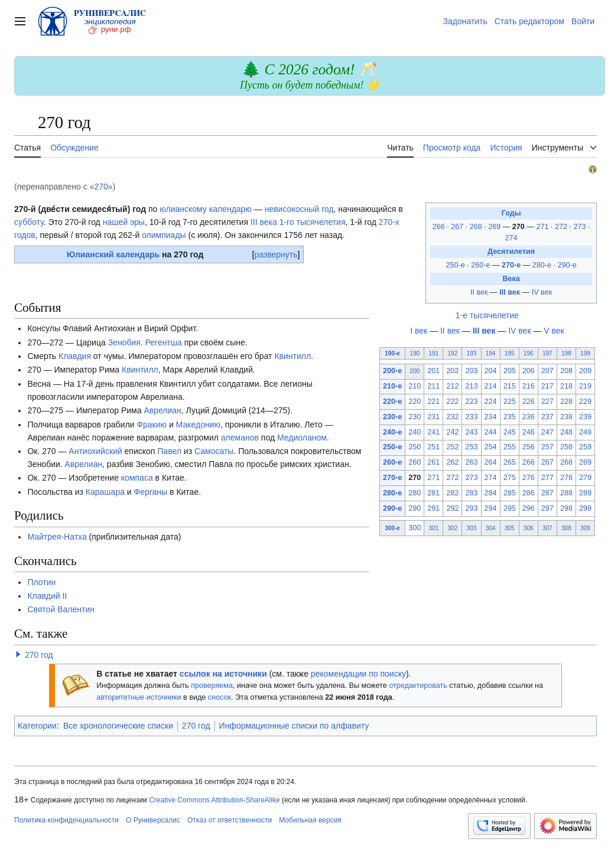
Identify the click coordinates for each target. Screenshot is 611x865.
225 (509, 401)
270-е (511, 265)
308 (566, 528)
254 (491, 447)
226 (528, 401)
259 (585, 447)
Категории (37, 725)
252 (452, 447)
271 (543, 227)
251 (433, 447)
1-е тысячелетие (487, 315)
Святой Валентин (61, 609)
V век (554, 330)
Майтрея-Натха (56, 536)
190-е (392, 353)
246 (528, 432)
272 (562, 227)
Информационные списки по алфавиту (294, 725)
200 (415, 371)
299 (585, 508)
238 (566, 417)
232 (452, 417)
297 (547, 508)
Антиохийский (95, 451)
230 (414, 417)
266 (440, 227)
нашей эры (124, 222)
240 (414, 432)
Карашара (105, 492)
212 (452, 386)
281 (433, 493)
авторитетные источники (138, 697)
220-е (392, 401)
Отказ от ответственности (229, 820)
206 (528, 371)
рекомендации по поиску (358, 673)
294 (491, 508)
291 (433, 508)
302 (453, 528)
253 (471, 447)
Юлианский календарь (113, 254)
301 (433, 528)
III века (264, 222)
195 (510, 353)
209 (585, 371)
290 (414, 508)
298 (566, 508)
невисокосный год (299, 209)
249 (585, 432)
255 (509, 447)
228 (566, 401)
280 (414, 493)
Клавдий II (47, 595)
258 (566, 447)
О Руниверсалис (153, 820)
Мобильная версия (310, 820)
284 (491, 493)
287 (547, 493)
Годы (511, 213)
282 (452, 493)
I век (418, 330)
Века (510, 279)
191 (433, 353)
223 (471, 401)
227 (547, 401)
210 (414, 386)
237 (547, 417)
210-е (392, 386)
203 (471, 371)
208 (566, 371)
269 (495, 227)
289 (585, 493)
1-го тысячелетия (313, 222)
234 (491, 417)
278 (566, 478)
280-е (541, 265)
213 (471, 386)
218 (566, 386)
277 (547, 478)
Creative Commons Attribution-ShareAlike (214, 800)
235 (509, 417)
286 (528, 493)
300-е (392, 528)
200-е (392, 371)
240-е (392, 432)
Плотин (41, 582)
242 (452, 432)
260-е (480, 265)
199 (585, 353)
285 (509, 493)
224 (491, 401)
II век (479, 292)
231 (433, 417)
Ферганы (151, 492)
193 (472, 353)
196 (529, 353)
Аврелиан (162, 410)
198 (566, 353)
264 (491, 462)
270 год (39, 655)
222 (452, 401)
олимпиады (164, 235)
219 (585, 386)
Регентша (163, 342)
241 (433, 432)
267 (458, 227)
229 (585, 401)
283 (471, 493)
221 (433, 401)
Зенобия (124, 342)
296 (528, 508)
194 (491, 353)
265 (509, 462)
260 (414, 462)
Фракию (151, 424)
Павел (169, 451)
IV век (542, 292)
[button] (18, 654)
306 (529, 528)
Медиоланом (302, 437)
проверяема (212, 685)
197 (547, 353)
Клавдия (74, 356)
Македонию (198, 424)
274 (511, 238)
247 (547, 432)
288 (566, 493)
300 (414, 528)
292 (452, 508)
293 (471, 508)
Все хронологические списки (118, 725)
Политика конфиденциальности (66, 820)
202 (452, 371)
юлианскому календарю (206, 209)
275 (509, 478)
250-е (455, 265)
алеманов (240, 437)
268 (477, 227)
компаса (137, 477)
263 (471, 462)
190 (415, 353)
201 (433, 371)
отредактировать (418, 685)
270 (101, 186)
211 (433, 386)
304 (491, 528)
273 (580, 227)
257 (547, 447)
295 (509, 508)
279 (585, 478)
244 (491, 432)
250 (414, 447)
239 (585, 417)
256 (528, 447)
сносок (219, 697)
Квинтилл (292, 356)
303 (472, 528)
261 (433, 462)
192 (453, 353)
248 (566, 432)
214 (491, 386)
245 (509, 432)
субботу (29, 222)
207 (547, 371)
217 (547, 386)
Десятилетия (511, 251)
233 (471, 417)
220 (414, 401)
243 (471, 432)
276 (528, 478)
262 (452, 462)
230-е (392, 417)
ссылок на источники (223, 673)
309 (585, 528)
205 (509, 371)
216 (528, 386)
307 (547, 528)
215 (509, 386)
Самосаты (213, 451)
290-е (567, 265)
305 (510, 528)
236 (528, 417)
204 (491, 371)
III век (509, 292)
